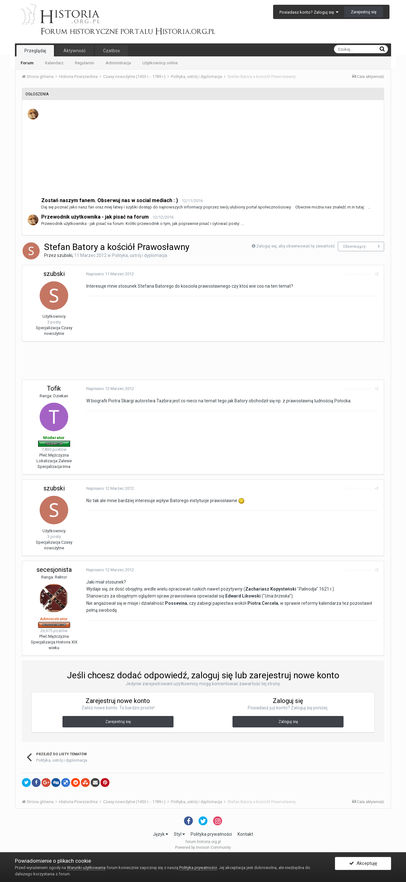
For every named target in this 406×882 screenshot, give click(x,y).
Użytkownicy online (160, 63)
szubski (64, 255)
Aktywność (74, 50)
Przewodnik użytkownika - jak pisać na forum (95, 217)
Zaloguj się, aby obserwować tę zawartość (295, 246)
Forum (27, 63)
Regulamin (84, 63)
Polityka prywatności (211, 834)
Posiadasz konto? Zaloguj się (308, 12)
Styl (179, 834)
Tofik (54, 388)
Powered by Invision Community (203, 847)
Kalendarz (54, 63)
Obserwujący (354, 246)
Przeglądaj (35, 50)
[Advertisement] (210, 152)
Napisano (109, 274)
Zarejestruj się (364, 12)
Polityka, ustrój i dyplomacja (139, 255)
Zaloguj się (288, 721)
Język (160, 834)
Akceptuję (363, 864)
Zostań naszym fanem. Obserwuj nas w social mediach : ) (109, 200)
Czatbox (111, 50)
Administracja (118, 63)
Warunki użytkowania (86, 867)
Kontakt (245, 834)
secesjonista (54, 569)
